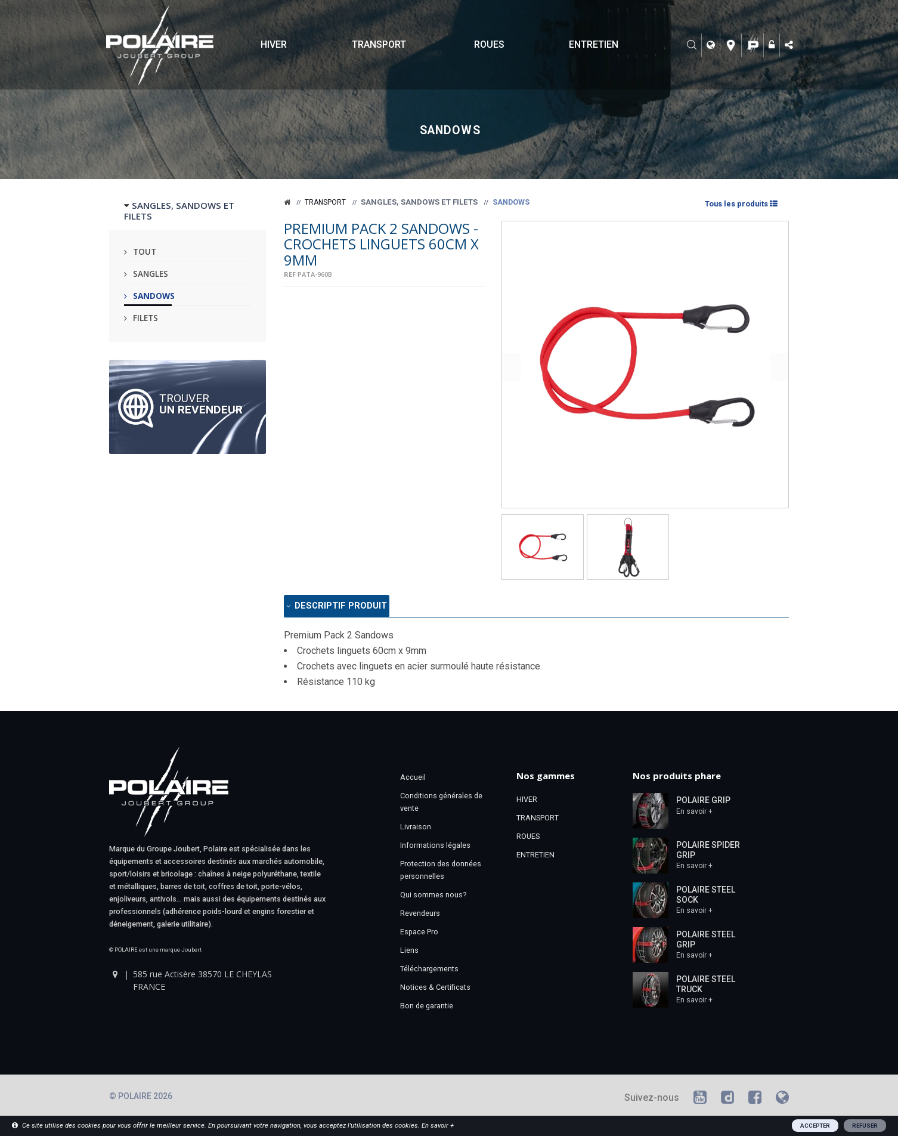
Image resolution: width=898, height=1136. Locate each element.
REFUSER (865, 1125)
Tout (144, 251)
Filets (145, 317)
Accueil (413, 780)
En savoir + (694, 814)
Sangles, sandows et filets (419, 201)
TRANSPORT (379, 44)
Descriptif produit (349, 607)
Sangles (150, 273)
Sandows (154, 295)
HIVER (274, 44)
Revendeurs (420, 916)
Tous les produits (740, 203)
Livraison (415, 829)
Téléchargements (429, 971)
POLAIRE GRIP (703, 803)
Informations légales (435, 848)
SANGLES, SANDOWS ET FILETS (179, 210)
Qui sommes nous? (433, 897)
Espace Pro (419, 934)
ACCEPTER (815, 1125)
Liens (409, 953)
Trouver (201, 403)
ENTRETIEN (593, 44)
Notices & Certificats (435, 990)
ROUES (489, 44)
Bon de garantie (426, 1008)
